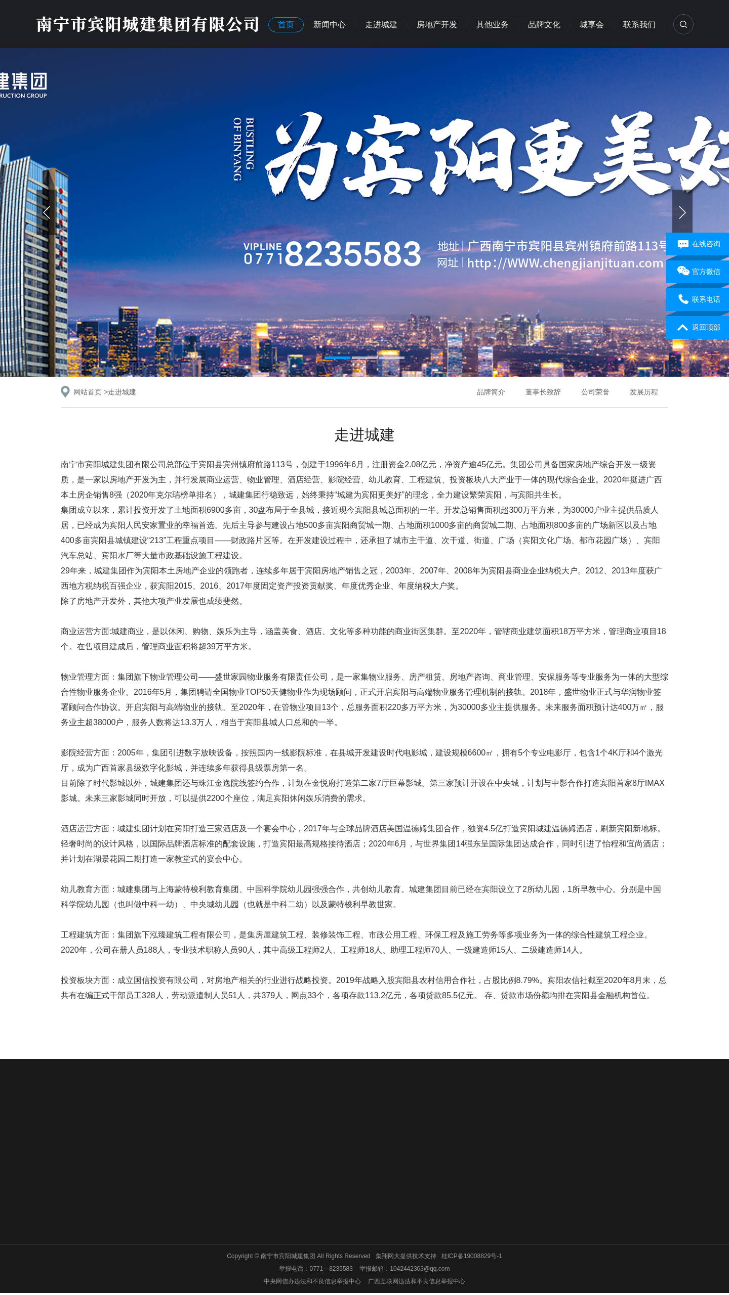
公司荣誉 (595, 392)
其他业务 (492, 24)
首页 (286, 24)
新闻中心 (329, 24)
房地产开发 (437, 24)
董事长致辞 (543, 392)
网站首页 (87, 392)
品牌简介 (491, 392)
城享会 (592, 24)
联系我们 (639, 24)
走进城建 (381, 24)
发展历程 (644, 392)
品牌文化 (544, 24)
